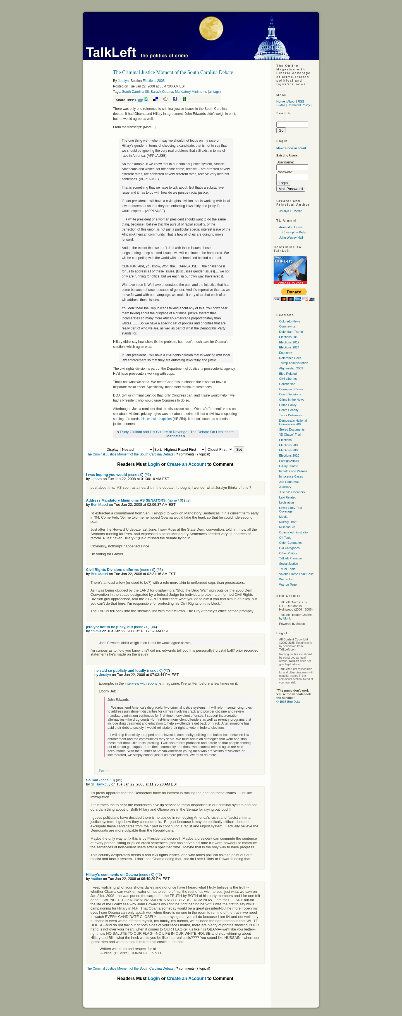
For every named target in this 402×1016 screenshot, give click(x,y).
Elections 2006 (289, 445)
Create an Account (186, 464)
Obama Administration (294, 532)
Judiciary (285, 486)
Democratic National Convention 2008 (293, 422)
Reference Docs (290, 358)
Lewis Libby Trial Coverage (290, 509)
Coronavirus (287, 326)
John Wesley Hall (291, 237)
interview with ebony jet (144, 683)
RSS (301, 101)
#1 (148, 475)
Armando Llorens (291, 227)
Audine (96, 879)
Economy (285, 352)
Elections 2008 (154, 81)
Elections (285, 439)
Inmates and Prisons (293, 471)
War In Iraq (286, 579)
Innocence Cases (291, 476)
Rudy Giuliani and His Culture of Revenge (154, 432)
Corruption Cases (291, 389)
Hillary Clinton (288, 466)
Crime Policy (287, 405)
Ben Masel (99, 504)
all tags (214, 92)
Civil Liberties (288, 378)
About (291, 101)
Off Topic (285, 537)
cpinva (96, 631)
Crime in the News (291, 399)
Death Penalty (288, 410)
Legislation (286, 502)
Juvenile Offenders (292, 492)
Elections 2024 (289, 347)
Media (283, 516)
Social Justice (288, 563)
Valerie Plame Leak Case (296, 574)
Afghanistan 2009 (291, 368)
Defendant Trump (291, 331)
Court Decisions (290, 394)
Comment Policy (299, 105)
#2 (187, 500)
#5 (119, 780)
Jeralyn (123, 81)
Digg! (139, 100)
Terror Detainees (290, 415)
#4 (153, 627)
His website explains (156, 419)
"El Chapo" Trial (290, 434)
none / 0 (135, 475)
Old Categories (289, 548)
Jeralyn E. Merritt (290, 211)
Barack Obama (162, 92)
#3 (159, 570)
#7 (167, 670)
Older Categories (290, 542)
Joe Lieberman (289, 481)
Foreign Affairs (289, 460)
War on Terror (288, 584)
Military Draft (287, 522)
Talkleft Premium (290, 558)
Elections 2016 (289, 337)
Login (154, 464)
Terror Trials (287, 569)
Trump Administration (293, 363)
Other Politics (288, 553)
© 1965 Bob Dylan (288, 701)
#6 (159, 874)
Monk (287, 618)
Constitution (287, 384)
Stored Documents (292, 429)
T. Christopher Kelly (292, 232)
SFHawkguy (100, 784)
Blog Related (288, 373)
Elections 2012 (289, 342)
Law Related (287, 497)
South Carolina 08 (135, 92)
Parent (104, 771)
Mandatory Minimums (191, 92)
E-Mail (280, 105)
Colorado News (289, 321)
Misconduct (287, 527)
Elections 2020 (289, 455)
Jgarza (96, 479)
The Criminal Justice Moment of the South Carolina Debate (129, 454)
